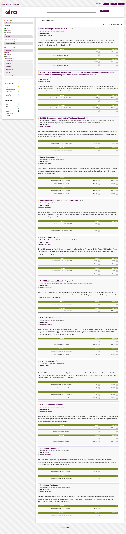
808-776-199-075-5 (47, 163)
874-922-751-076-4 (47, 35)
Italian (6, 25)
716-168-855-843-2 (47, 207)
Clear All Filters (9, 20)
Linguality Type (9, 69)
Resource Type (9, 60)
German (7, 32)
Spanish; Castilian (9, 27)
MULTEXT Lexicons (47, 361)
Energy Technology (47, 157)
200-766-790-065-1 (47, 244)
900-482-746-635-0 (47, 324)
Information (16, 4)
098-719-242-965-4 (47, 411)
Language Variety (10, 50)
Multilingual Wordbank (49, 485)
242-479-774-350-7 (47, 491)
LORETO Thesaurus (48, 237)
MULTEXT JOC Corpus (49, 318)
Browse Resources (6, 4)
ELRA (67, 527)
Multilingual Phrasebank (49, 448)
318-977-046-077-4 (47, 81)
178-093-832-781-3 (47, 454)
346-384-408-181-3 (47, 368)
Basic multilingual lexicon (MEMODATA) (55, 29)
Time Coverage (9, 75)
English (7, 28)
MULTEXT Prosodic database (51, 405)
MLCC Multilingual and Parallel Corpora (55, 281)
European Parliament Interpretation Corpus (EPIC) (59, 200)
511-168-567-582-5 (47, 126)
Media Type (8, 63)
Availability (8, 66)
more (5, 34)
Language (8, 22)
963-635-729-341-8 (47, 287)
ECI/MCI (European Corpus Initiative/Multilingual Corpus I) (62, 118)
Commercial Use (9, 41)
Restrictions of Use (10, 43)
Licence (8, 36)
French (7, 30)
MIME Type (8, 72)
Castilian (7, 52)
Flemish (7, 54)
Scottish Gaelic (8, 58)
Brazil (6, 56)
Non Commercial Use (10, 39)
